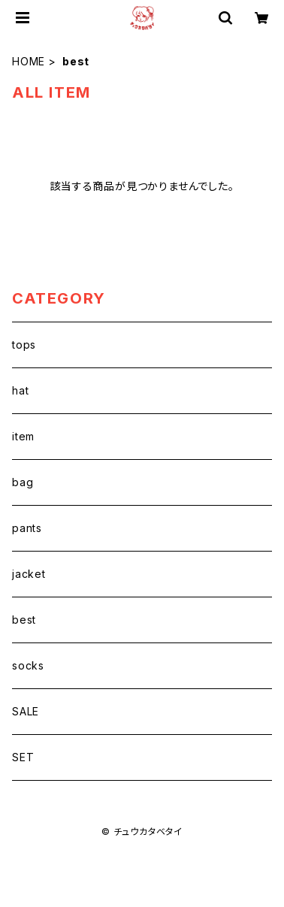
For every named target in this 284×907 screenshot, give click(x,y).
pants (27, 528)
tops (24, 344)
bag (22, 482)
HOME (28, 61)
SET (23, 757)
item (23, 436)
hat (20, 390)
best (24, 619)
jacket (29, 573)
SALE (25, 711)
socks (28, 665)
